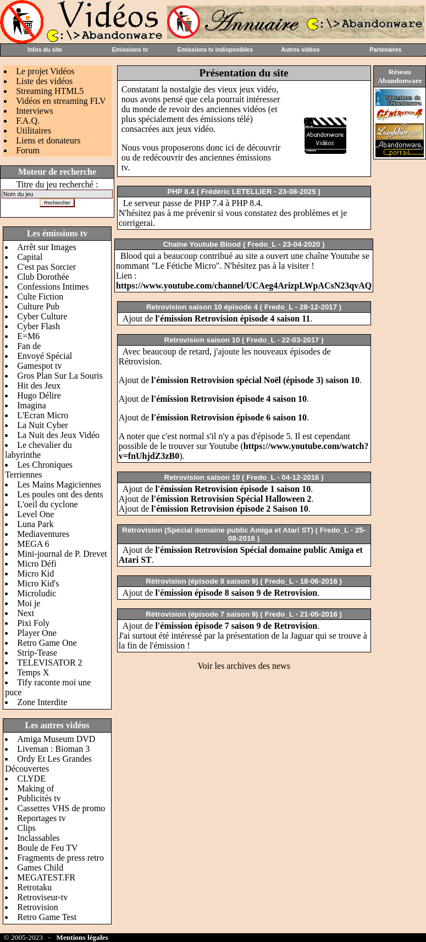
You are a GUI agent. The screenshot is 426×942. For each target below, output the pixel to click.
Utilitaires (33, 130)
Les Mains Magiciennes (59, 484)
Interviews (34, 110)
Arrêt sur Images (46, 247)
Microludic (36, 593)
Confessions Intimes (52, 286)
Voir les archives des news (243, 666)
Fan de (29, 346)
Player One (37, 633)
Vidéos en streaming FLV (61, 101)
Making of (35, 788)
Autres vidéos (300, 49)
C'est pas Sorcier (46, 266)
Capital (29, 257)
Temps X (33, 672)
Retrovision (37, 907)
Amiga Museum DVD (56, 739)
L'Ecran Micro (42, 415)
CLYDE (31, 778)
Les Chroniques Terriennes (39, 469)
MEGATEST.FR (46, 877)
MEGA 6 (33, 543)
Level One (35, 514)
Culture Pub (38, 306)
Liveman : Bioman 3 (53, 748)
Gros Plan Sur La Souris (60, 375)
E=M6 (28, 336)
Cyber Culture (42, 316)
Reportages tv (41, 818)
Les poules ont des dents (60, 494)
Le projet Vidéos (45, 71)
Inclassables (38, 838)
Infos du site (44, 49)
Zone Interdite (42, 702)
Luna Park (35, 524)
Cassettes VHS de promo (61, 808)
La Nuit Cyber (42, 425)
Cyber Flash (38, 326)
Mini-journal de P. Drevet (62, 553)
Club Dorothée (43, 276)
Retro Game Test (46, 917)
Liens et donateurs (48, 140)
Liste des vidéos (44, 81)
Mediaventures (43, 534)
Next (25, 613)
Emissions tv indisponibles (215, 49)
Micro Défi (37, 563)
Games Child (40, 867)
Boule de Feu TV (47, 847)
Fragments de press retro (60, 857)
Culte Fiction (40, 296)
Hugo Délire (39, 395)
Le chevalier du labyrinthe (38, 449)
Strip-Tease (37, 652)
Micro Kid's (38, 583)
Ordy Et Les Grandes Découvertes (48, 763)
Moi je (28, 603)
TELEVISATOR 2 (49, 662)
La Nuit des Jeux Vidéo (58, 435)
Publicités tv (39, 798)
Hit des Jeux (38, 385)
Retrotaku (34, 887)
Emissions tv (130, 49)
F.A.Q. (28, 120)
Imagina (31, 405)
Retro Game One (46, 642)
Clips (26, 828)
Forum (28, 150)
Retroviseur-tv (42, 897)
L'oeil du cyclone (47, 504)
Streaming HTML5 (50, 91)
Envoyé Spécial (44, 356)
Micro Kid (35, 573)
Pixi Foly (33, 623)
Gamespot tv (39, 365)
